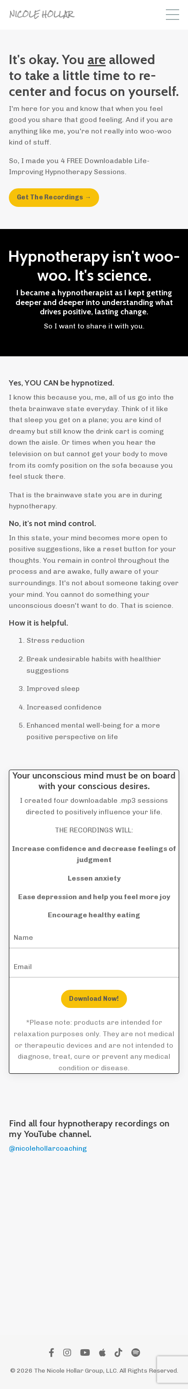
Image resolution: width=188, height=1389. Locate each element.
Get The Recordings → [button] (54, 197)
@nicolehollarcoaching (48, 1148)
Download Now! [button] (94, 999)
